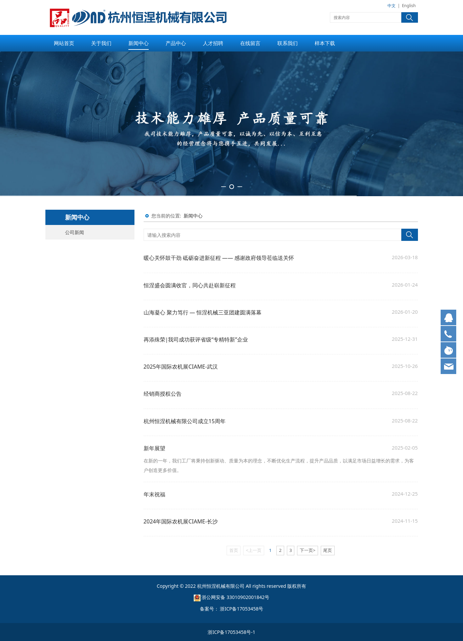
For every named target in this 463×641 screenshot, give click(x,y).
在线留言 (250, 43)
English (409, 5)
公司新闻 (74, 232)
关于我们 (101, 43)
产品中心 (176, 43)
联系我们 (287, 43)
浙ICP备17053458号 (241, 608)
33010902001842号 (248, 597)
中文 (391, 5)
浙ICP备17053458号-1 (231, 632)
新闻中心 (138, 43)
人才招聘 (213, 43)
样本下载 (325, 43)
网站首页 (64, 43)
